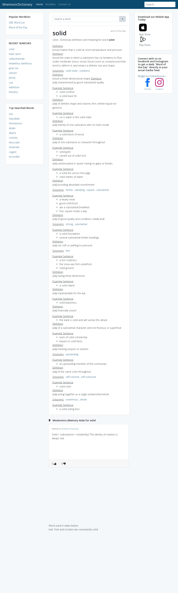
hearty (69, 190)
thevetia (13, 92)
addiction (14, 87)
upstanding (72, 354)
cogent (13, 152)
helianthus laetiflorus (20, 63)
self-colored (72, 377)
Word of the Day (18, 27)
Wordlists (50, 4)
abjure (12, 132)
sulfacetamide (17, 58)
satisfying (80, 190)
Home (40, 4)
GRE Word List (17, 22)
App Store (145, 32)
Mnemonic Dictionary (70, 429)
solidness (84, 70)
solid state (72, 70)
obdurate (14, 147)
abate (12, 128)
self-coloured (88, 377)
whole (83, 399)
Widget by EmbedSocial (152, 76)
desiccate (14, 142)
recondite (14, 156)
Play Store (144, 43)
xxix (11, 114)
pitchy (12, 77)
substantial (102, 190)
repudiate (14, 118)
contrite (13, 137)
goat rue (13, 68)
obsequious (15, 123)
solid (11, 49)
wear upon (15, 53)
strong (69, 224)
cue (11, 82)
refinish (13, 73)
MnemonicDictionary (17, 4)
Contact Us (64, 4)
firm (68, 250)
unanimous (72, 399)
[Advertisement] (24, 220)
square (90, 190)
